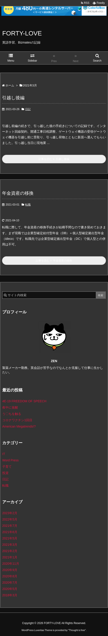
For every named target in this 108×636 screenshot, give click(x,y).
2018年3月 (9, 595)
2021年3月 (9, 544)
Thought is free (77, 625)
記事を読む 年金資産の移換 (54, 260)
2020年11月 (10, 563)
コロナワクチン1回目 (17, 420)
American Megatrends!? (19, 426)
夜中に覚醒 (10, 407)
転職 (28, 204)
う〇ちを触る (11, 414)
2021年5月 (9, 538)
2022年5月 (9, 519)
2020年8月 (9, 576)
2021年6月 (9, 532)
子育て (7, 466)
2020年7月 (9, 582)
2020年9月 (9, 570)
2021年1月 (9, 557)
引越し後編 (13, 97)
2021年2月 (9, 551)
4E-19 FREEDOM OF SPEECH (24, 401)
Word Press (10, 460)
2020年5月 (9, 589)
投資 (5, 473)
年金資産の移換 (18, 193)
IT (3, 454)
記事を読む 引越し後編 (53, 159)
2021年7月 (9, 525)
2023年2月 (9, 513)
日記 (28, 109)
